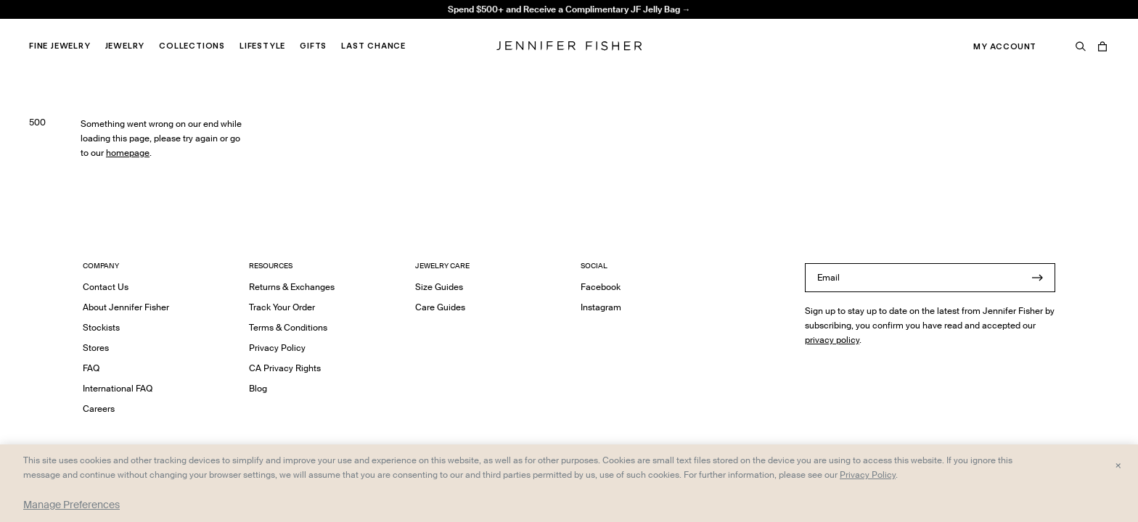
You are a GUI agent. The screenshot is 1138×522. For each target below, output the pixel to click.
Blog (258, 388)
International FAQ (117, 388)
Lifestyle (262, 46)
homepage (128, 152)
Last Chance (373, 46)
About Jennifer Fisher (126, 307)
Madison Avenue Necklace (338, 25)
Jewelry (125, 46)
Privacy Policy (277, 347)
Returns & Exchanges (292, 286)
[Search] (1080, 46)
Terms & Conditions (288, 327)
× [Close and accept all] (1118, 465)
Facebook (601, 286)
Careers (99, 408)
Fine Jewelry (60, 46)
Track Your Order (282, 307)
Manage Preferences (71, 504)
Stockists (101, 327)
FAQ (91, 368)
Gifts (313, 46)
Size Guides (439, 286)
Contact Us (105, 286)
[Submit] (1037, 277)
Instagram (601, 307)
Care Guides (440, 307)
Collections (192, 46)
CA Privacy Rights (285, 368)
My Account (1004, 46)
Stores (96, 347)
